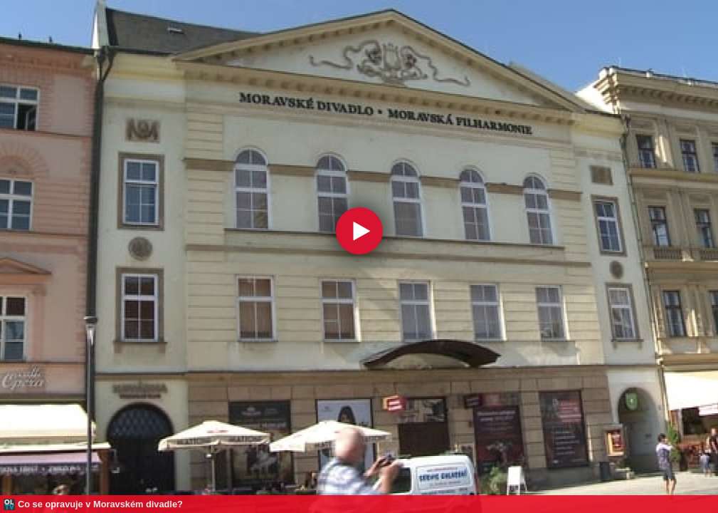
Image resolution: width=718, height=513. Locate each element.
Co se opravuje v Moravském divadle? (100, 504)
